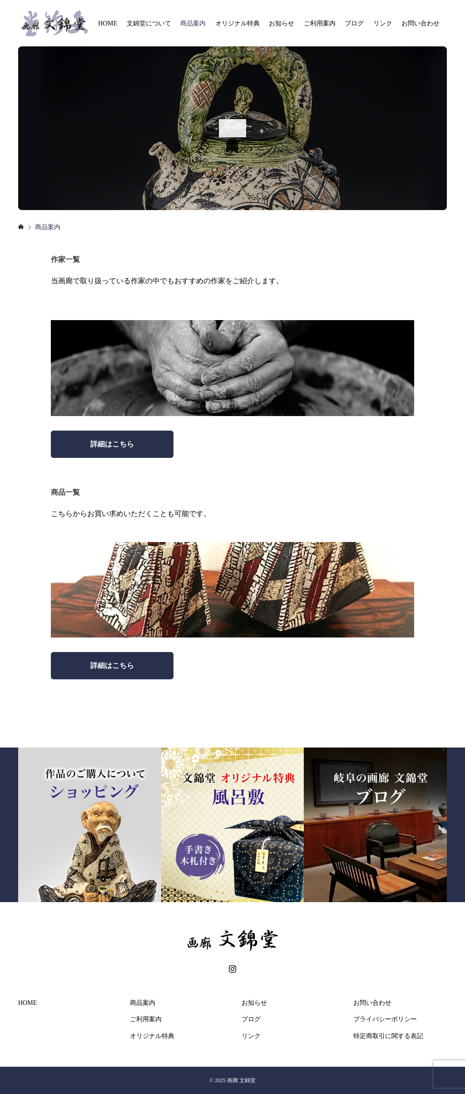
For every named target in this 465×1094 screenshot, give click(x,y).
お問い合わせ (420, 23)
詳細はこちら (112, 444)
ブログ (354, 23)
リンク (382, 23)
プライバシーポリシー (385, 1019)
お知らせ (281, 23)
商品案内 (193, 23)
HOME (107, 23)
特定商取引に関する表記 (388, 1036)
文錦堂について (149, 23)
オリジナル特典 (237, 23)
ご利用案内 (320, 23)
